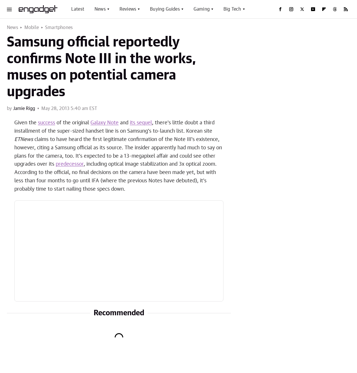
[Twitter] (302, 9)
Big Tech (232, 9)
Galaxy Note (104, 122)
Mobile (31, 27)
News (100, 9)
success (46, 122)
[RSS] (345, 9)
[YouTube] (313, 9)
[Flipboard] (324, 9)
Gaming (202, 9)
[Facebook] (280, 9)
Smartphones (59, 27)
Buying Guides (165, 9)
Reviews (127, 9)
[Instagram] (291, 9)
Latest (77, 9)
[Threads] (335, 9)
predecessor (70, 164)
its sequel (141, 122)
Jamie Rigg (24, 108)
